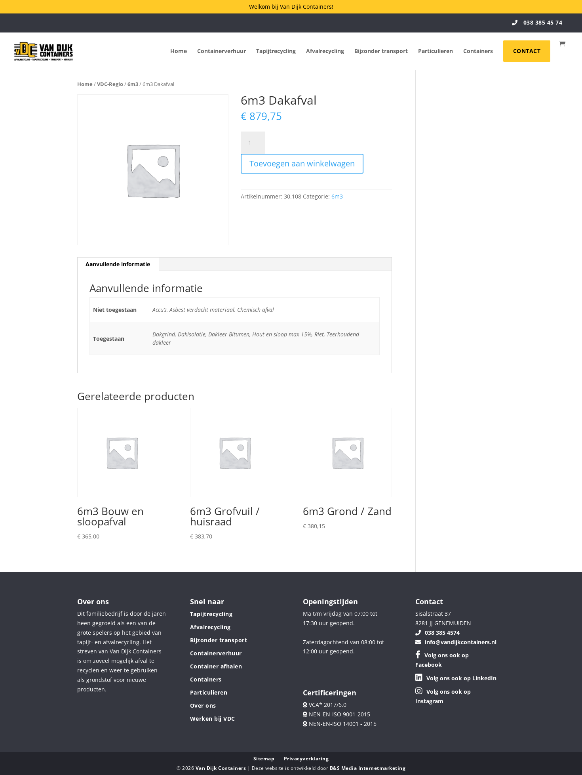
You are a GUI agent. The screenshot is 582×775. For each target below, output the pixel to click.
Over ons (203, 705)
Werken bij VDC (212, 718)
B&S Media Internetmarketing (368, 768)
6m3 (132, 84)
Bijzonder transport (381, 51)
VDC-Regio (110, 84)
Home (178, 51)
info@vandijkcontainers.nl (455, 642)
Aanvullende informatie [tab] (118, 264)
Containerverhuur (221, 51)
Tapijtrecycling (276, 51)
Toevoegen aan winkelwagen (302, 163)
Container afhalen (216, 666)
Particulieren (435, 51)
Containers (478, 51)
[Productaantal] (252, 143)
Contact (527, 51)
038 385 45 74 (537, 22)
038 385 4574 (437, 632)
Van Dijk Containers (221, 768)
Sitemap (264, 758)
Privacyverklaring (306, 758)
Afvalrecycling (325, 51)
